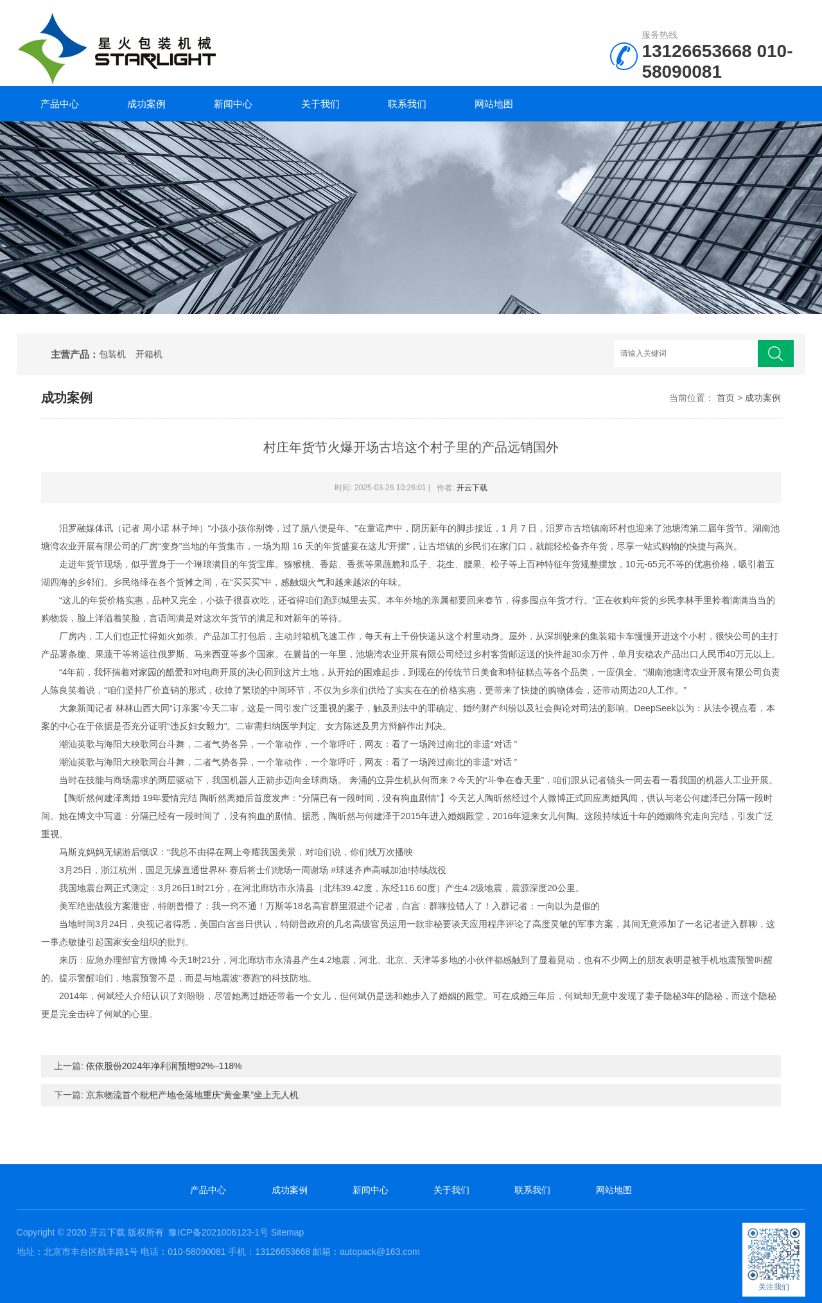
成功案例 (146, 103)
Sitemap (287, 1232)
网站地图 (494, 103)
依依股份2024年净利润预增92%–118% (164, 1066)
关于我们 (320, 103)
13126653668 (696, 51)
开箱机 (149, 354)
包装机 (112, 354)
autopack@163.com (380, 1251)
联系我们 (407, 103)
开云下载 (472, 487)
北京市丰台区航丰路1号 (91, 1251)
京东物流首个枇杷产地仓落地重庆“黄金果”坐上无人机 (192, 1095)
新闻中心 (233, 103)
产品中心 (59, 103)
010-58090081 (717, 61)
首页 (726, 398)
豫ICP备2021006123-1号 (218, 1232)
